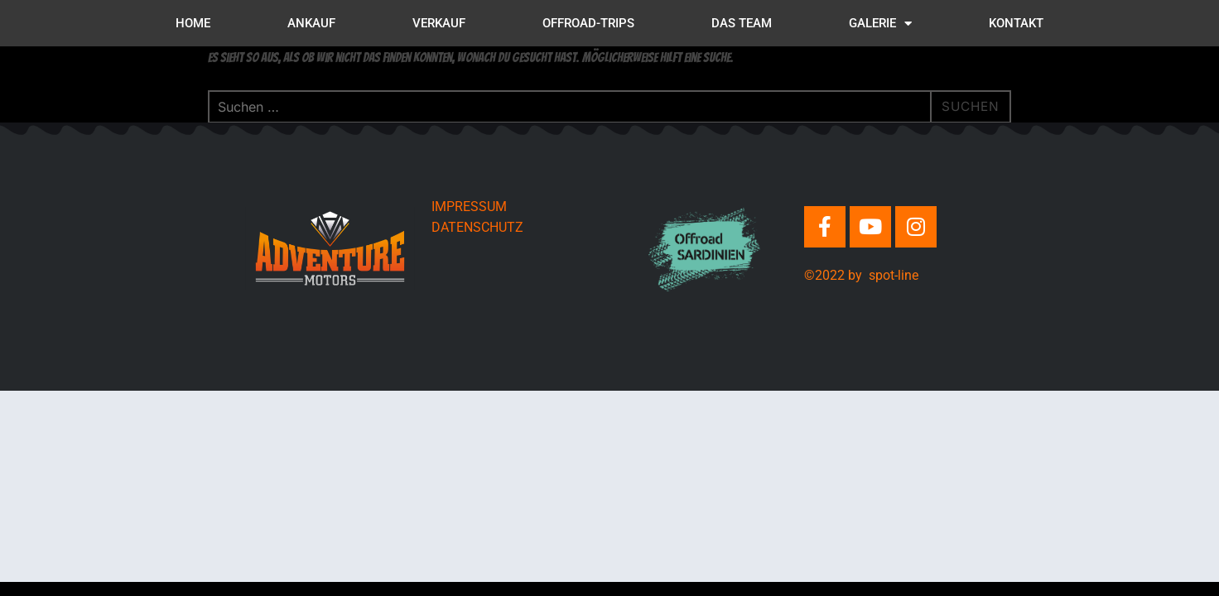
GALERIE (880, 23)
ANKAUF (311, 23)
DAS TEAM (741, 23)
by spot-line (883, 275)
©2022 (826, 275)
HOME (193, 23)
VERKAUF (438, 23)
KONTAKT (1016, 23)
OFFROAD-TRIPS (588, 23)
